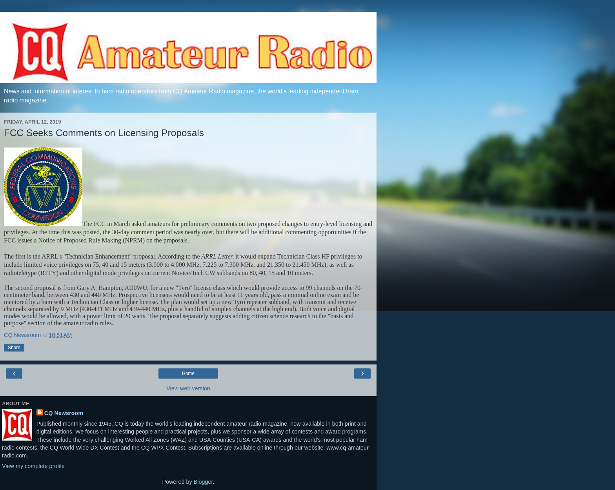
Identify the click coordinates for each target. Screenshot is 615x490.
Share (14, 347)
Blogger (203, 482)
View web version (188, 388)
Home (188, 373)
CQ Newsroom (63, 413)
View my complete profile (33, 466)
